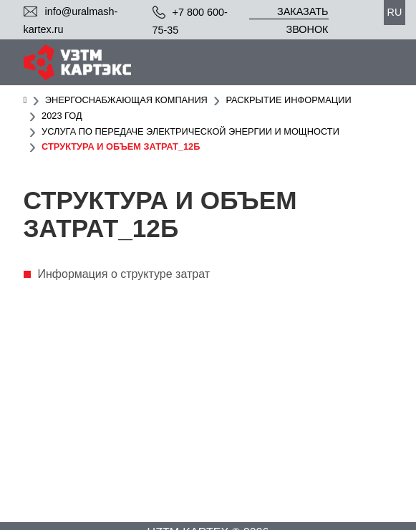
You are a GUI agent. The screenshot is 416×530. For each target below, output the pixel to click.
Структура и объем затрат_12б (121, 146)
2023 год (62, 115)
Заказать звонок (303, 12)
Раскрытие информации (288, 100)
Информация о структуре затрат (124, 274)
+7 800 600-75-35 (190, 21)
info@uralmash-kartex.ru (71, 20)
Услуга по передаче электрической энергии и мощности (190, 131)
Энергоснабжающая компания (126, 100)
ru (394, 12)
